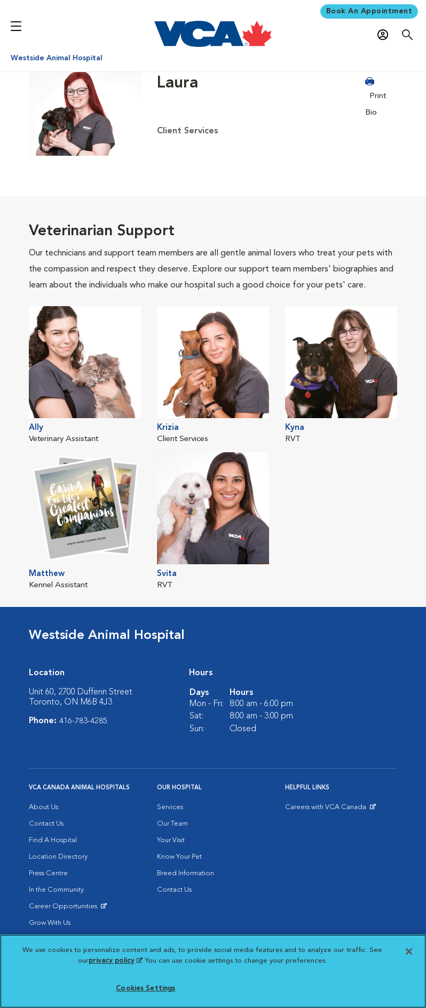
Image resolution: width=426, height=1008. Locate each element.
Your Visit (171, 839)
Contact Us (46, 823)
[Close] (409, 951)
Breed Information (185, 872)
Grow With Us (49, 922)
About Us (43, 806)
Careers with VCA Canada (326, 809)
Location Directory (58, 856)
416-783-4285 (83, 720)
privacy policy (115, 960)
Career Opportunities (65, 908)
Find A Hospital (53, 839)
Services (170, 806)
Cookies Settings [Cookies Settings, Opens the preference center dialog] (145, 988)
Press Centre (48, 872)
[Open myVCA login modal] (385, 35)
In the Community (56, 889)
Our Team (172, 823)
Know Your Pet (179, 856)
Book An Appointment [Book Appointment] (369, 11)
